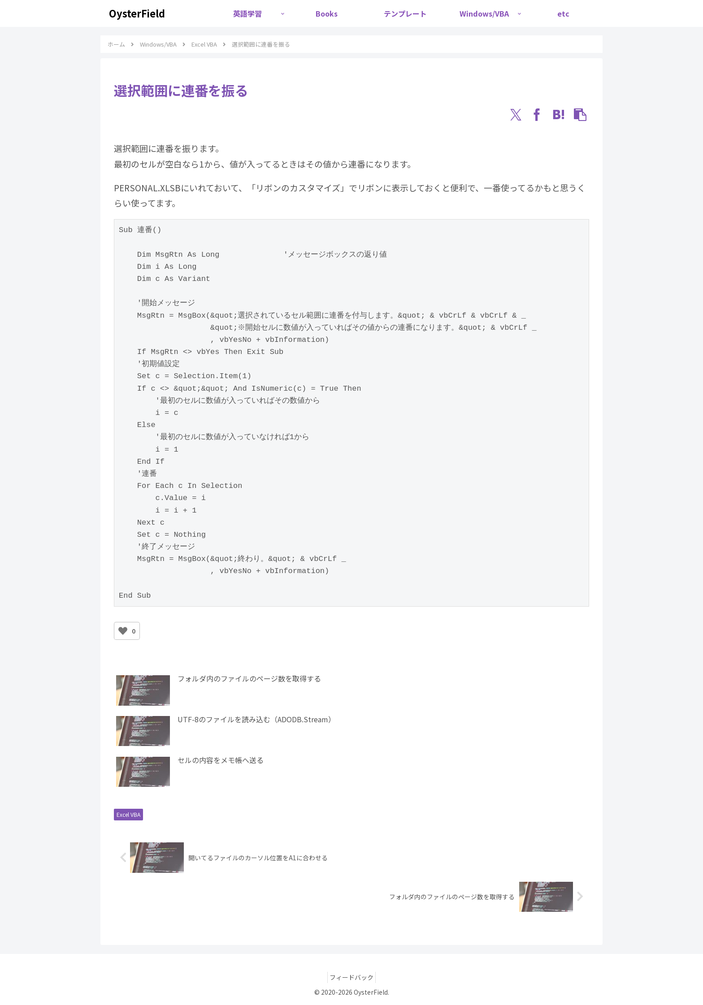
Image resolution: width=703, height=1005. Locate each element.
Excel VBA (128, 814)
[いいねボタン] (123, 631)
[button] (580, 115)
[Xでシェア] (516, 115)
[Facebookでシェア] (537, 115)
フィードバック (351, 977)
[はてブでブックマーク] (559, 115)
